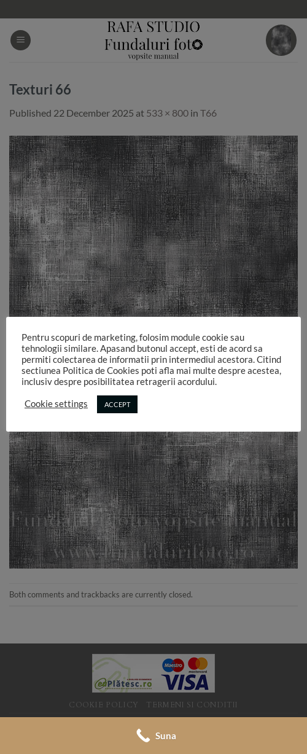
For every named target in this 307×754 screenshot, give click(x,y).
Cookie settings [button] (56, 403)
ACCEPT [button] (117, 404)
